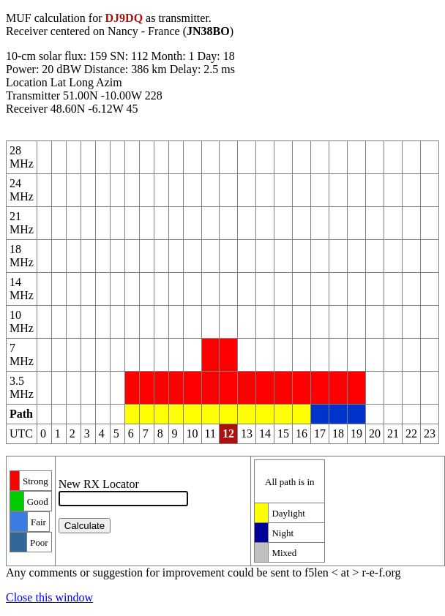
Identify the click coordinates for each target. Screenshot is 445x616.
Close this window (49, 597)
